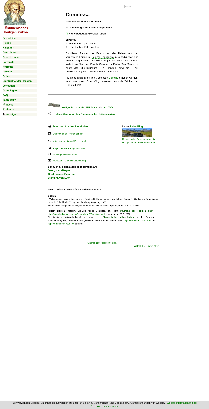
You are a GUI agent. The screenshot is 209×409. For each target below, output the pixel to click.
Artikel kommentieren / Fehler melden (70, 141)
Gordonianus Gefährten (62, 174)
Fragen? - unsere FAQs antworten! (68, 148)
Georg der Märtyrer (59, 170)
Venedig (80, 43)
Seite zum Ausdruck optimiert (70, 126)
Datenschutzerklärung (75, 161)
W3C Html (139, 246)
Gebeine (113, 77)
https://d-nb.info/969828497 (61, 224)
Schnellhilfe (9, 38)
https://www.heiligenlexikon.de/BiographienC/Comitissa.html (76, 214)
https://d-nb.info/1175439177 (137, 220)
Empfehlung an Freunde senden (67, 134)
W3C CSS (153, 246)
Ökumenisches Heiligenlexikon (102, 243)
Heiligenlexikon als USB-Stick (72, 107)
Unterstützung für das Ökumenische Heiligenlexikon (82, 114)
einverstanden (111, 406)
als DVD (108, 107)
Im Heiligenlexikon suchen (64, 154)
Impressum (57, 161)
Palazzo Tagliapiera (103, 57)
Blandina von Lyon (59, 177)
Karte (16, 57)
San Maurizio (129, 64)
